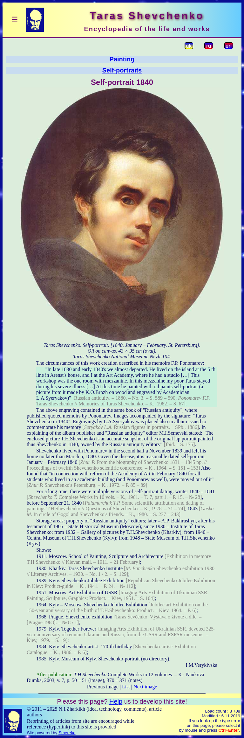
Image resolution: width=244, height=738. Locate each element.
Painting (122, 59)
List (126, 686)
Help (115, 701)
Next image (145, 686)
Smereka (66, 732)
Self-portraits (122, 70)
